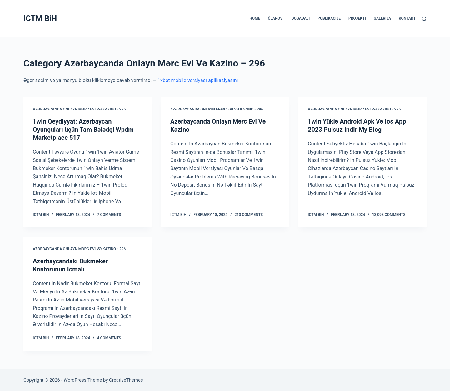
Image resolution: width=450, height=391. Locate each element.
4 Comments (109, 338)
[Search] (424, 19)
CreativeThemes (126, 380)
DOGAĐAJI (301, 18)
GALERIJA (382, 18)
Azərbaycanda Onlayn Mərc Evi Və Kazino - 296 (79, 109)
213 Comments (249, 215)
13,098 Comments (389, 215)
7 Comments (109, 215)
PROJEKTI (357, 18)
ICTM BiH (40, 18)
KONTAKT (407, 18)
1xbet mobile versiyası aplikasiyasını (198, 80)
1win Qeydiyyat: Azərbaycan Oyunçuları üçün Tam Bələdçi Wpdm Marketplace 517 (83, 129)
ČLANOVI (275, 18)
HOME (254, 18)
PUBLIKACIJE (329, 18)
